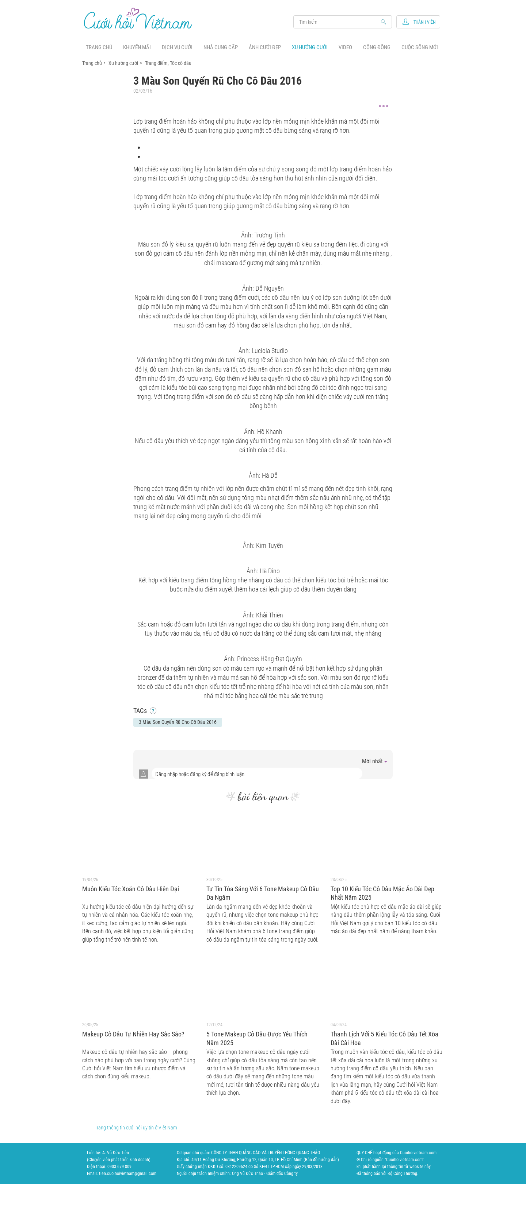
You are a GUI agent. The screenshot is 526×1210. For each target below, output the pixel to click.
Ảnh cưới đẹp (265, 47)
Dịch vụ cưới (177, 47)
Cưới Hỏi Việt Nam (138, 18)
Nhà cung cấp (220, 47)
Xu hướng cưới (310, 47)
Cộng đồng (376, 47)
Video (345, 47)
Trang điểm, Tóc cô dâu (168, 63)
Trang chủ (99, 47)
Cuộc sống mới (419, 47)
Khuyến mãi (137, 47)
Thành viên (424, 22)
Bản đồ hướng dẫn (321, 1159)
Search (339, 22)
